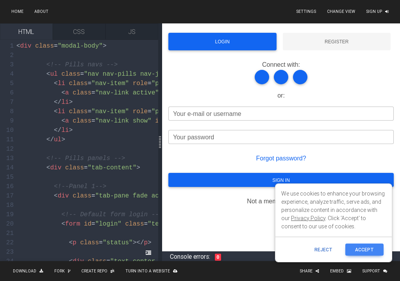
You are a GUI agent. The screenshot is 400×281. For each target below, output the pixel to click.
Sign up (377, 11)
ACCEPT (364, 250)
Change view (341, 11)
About (41, 11)
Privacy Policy (308, 218)
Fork (62, 271)
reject (323, 250)
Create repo (97, 271)
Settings (306, 11)
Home (17, 11)
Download (28, 271)
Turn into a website (151, 271)
